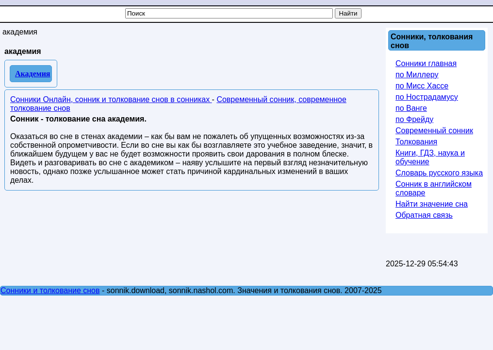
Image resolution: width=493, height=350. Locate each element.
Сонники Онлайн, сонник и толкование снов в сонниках (111, 99)
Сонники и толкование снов (50, 290)
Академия (32, 74)
